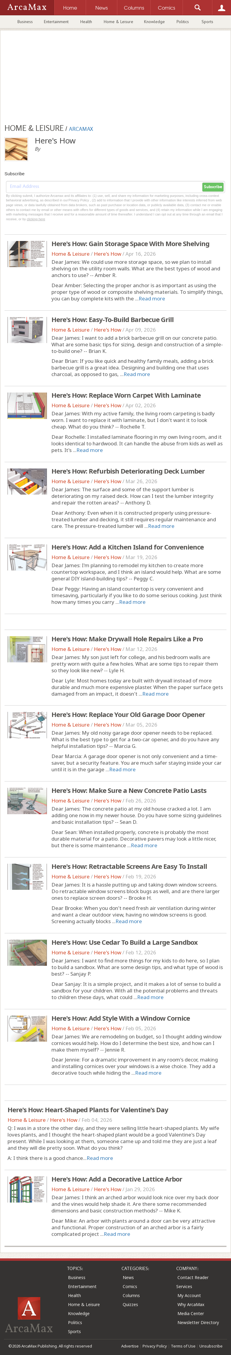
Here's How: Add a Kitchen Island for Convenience (127, 546)
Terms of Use (183, 1346)
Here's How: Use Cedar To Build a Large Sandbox (124, 942)
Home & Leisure (118, 21)
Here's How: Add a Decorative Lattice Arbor (116, 1178)
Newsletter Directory (198, 1322)
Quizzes (130, 1304)
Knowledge (154, 21)
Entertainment (56, 21)
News (128, 1277)
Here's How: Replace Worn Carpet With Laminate (126, 394)
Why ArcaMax (190, 1304)
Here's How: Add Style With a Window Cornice (120, 1017)
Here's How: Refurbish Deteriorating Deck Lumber (128, 470)
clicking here (36, 219)
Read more (152, 298)
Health (86, 21)
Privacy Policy (155, 1346)
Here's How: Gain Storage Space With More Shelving (130, 243)
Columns (131, 1295)
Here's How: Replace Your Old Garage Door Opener (128, 714)
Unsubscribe (211, 1346)
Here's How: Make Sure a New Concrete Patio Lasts (128, 790)
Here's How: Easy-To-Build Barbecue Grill (112, 319)
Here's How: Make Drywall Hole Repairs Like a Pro (127, 638)
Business (25, 21)
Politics (183, 21)
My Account (189, 1295)
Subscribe (213, 187)
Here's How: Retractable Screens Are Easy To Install (129, 866)
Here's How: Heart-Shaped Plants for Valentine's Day (88, 1109)
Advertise (130, 1346)
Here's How (107, 253)
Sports (207, 21)
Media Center (190, 1313)
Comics (130, 1286)
